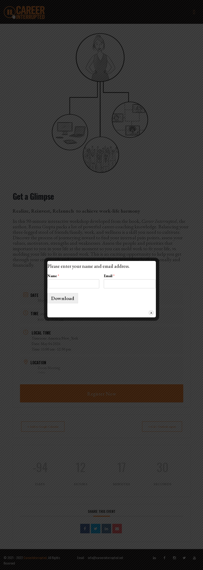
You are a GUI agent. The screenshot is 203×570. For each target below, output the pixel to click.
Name (53, 276)
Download (62, 298)
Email (109, 276)
